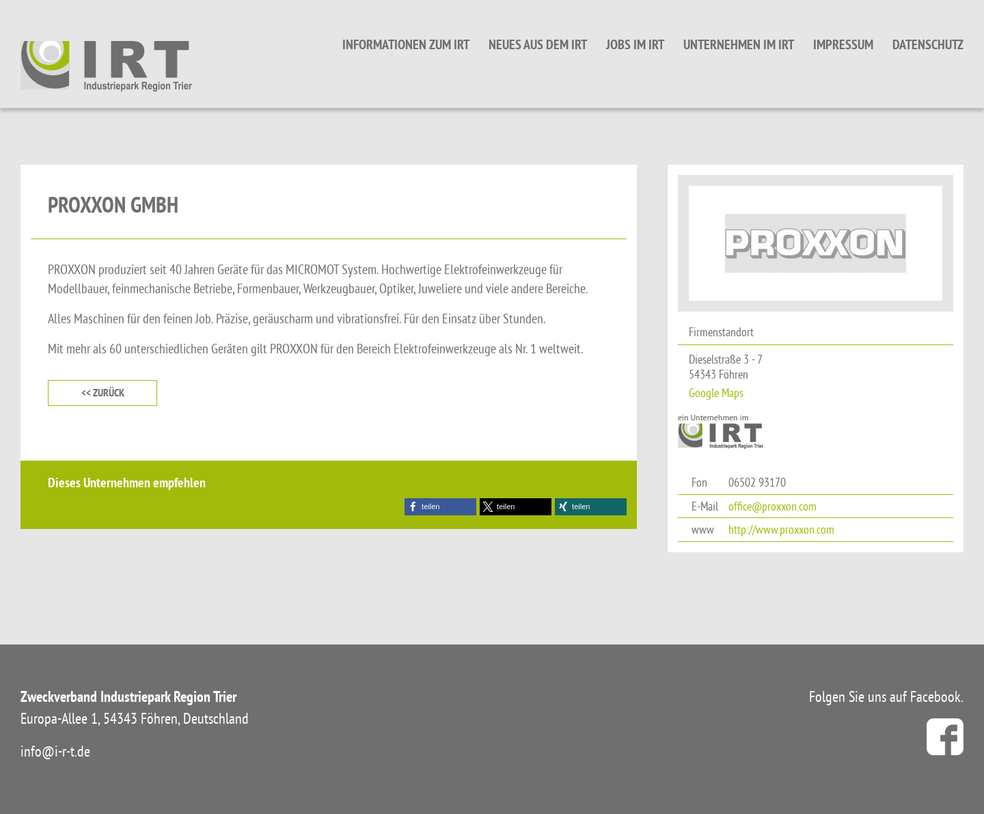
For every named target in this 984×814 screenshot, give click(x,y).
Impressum (843, 44)
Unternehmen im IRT (738, 44)
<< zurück (102, 392)
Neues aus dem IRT (538, 44)
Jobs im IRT (635, 44)
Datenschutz (928, 44)
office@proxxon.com (772, 506)
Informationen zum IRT (405, 44)
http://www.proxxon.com (781, 529)
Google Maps (716, 393)
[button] (440, 506)
